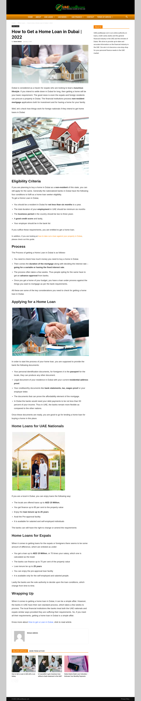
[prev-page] (13, 680)
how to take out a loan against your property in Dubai (60, 236)
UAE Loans (49, 17)
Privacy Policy (125, 699)
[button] (126, 17)
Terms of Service (105, 17)
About (38, 17)
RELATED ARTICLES (20, 651)
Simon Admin (18, 41)
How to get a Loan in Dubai (40, 622)
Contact (90, 17)
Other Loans (21, 23)
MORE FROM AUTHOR (37, 651)
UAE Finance (78, 17)
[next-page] (16, 680)
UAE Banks (63, 17)
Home (30, 17)
